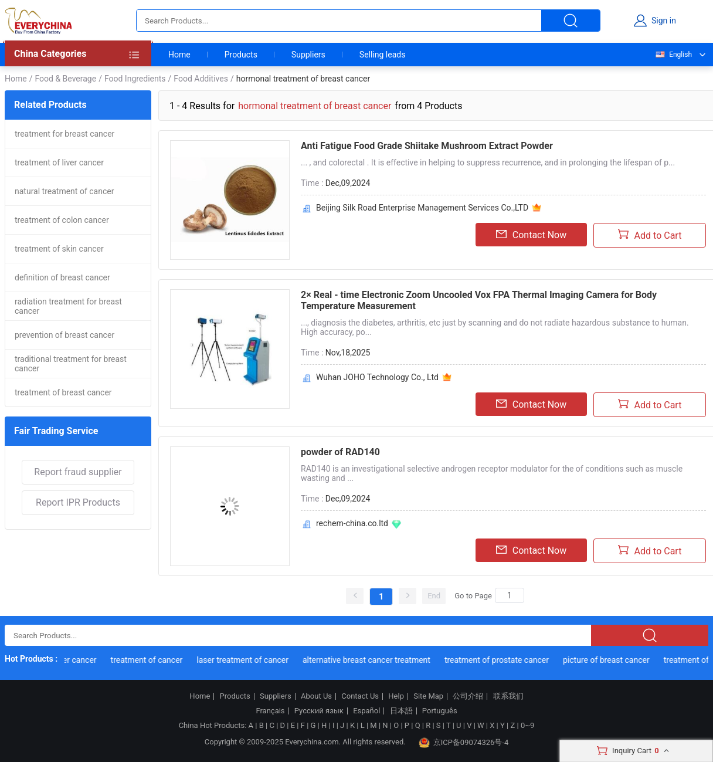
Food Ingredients (135, 78)
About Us (316, 696)
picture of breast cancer (608, 660)
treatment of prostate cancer (498, 660)
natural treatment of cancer (64, 191)
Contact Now (531, 235)
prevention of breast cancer (64, 335)
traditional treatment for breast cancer (71, 363)
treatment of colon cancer (62, 220)
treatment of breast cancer (63, 392)
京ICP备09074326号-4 (464, 742)
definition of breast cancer (62, 277)
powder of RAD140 (340, 452)
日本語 (401, 710)
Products (241, 54)
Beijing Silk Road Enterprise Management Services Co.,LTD (422, 207)
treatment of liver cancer (59, 162)
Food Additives (201, 78)
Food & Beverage (65, 78)
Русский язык (319, 710)
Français (270, 710)
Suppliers (308, 54)
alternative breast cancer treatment (368, 660)
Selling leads (382, 54)
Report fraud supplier (77, 471)
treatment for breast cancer (64, 133)
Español (366, 710)
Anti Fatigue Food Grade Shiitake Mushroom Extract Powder (427, 145)
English (673, 54)
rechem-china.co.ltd (352, 523)
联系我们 (508, 696)
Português (439, 710)
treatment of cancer (149, 660)
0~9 (527, 725)
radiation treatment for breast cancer (68, 306)
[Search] (509, 595)
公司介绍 (468, 696)
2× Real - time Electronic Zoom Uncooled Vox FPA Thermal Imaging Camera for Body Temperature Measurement (479, 300)
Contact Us (360, 696)
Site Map (428, 696)
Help (396, 696)
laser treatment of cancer (245, 660)
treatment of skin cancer (59, 248)
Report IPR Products (78, 502)
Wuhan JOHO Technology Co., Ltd (377, 377)
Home (179, 54)
